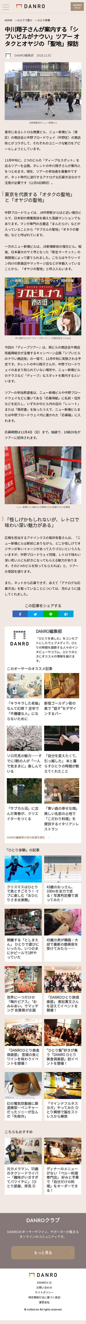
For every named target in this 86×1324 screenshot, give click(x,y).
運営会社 (44, 1306)
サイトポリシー (44, 1296)
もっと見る (43, 1255)
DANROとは (44, 1286)
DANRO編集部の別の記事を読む (26, 838)
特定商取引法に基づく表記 (44, 1301)
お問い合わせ (44, 1291)
